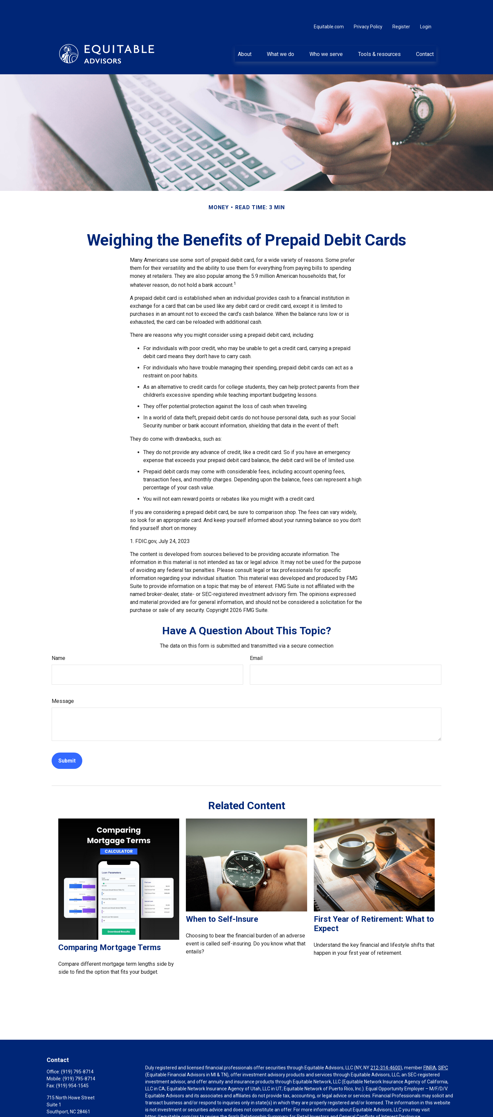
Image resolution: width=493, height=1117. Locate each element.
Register (401, 6)
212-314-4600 (385, 1047)
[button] (244, 34)
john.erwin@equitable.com (75, 1103)
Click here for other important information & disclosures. (204, 1109)
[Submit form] (67, 741)
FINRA (429, 1047)
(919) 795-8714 (77, 1051)
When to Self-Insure (222, 899)
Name (58, 638)
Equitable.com (329, 6)
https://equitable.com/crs (172, 1096)
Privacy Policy (368, 6)
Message (63, 681)
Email (256, 638)
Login (425, 6)
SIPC (443, 1047)
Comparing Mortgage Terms (109, 927)
